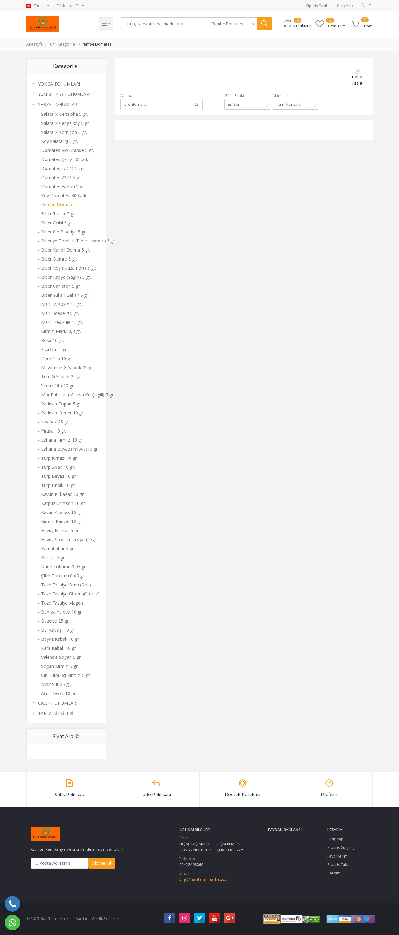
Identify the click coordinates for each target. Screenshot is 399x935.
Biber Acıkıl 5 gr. (57, 223)
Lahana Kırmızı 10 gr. (62, 440)
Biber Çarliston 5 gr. (61, 286)
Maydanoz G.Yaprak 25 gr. (67, 367)
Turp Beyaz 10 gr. (59, 476)
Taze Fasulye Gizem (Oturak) (70, 594)
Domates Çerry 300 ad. (64, 159)
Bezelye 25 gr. (55, 621)
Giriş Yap (345, 5)
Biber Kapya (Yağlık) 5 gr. (66, 277)
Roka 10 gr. (52, 340)
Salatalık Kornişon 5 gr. (64, 132)
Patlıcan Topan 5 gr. (61, 404)
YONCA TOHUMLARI (59, 84)
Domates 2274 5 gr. (61, 177)
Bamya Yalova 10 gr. (62, 612)
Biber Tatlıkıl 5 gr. (58, 214)
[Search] (165, 23)
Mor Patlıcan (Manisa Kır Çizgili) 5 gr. (71, 395)
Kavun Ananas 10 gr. (61, 512)
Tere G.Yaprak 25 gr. (61, 376)
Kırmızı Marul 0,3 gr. (61, 331)
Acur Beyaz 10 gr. (58, 693)
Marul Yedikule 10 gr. (62, 322)
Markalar (280, 95)
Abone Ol (101, 863)
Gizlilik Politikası (105, 918)
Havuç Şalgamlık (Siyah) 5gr (68, 539)
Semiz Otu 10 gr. (58, 386)
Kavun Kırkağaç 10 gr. (62, 494)
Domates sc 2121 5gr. (63, 168)
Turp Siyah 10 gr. (58, 467)
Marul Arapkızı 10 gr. (61, 304)
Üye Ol (367, 5)
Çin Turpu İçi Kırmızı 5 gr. (66, 675)
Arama (126, 95)
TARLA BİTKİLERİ (55, 713)
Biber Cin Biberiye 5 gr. (64, 232)
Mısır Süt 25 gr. (56, 684)
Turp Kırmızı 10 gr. (59, 458)
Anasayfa (34, 44)
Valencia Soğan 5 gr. (61, 657)
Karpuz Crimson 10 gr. (63, 503)
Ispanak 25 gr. (55, 422)
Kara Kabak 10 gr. (59, 648)
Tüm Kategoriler (62, 44)
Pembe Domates (96, 44)
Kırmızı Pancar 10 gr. (61, 521)
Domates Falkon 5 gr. (63, 186)
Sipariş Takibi (317, 5)
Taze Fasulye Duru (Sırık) (66, 585)
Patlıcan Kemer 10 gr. (62, 413)
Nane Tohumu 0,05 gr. (64, 567)
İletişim (333, 873)
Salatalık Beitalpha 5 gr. (64, 114)
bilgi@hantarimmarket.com (204, 879)
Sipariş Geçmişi (341, 847)
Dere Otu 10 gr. (56, 358)
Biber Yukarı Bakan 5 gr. (65, 295)
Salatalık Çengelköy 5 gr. (65, 123)
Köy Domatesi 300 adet (65, 195)
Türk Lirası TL (69, 5)
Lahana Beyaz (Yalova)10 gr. (70, 449)
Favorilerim (337, 856)
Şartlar (82, 918)
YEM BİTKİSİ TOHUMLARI (64, 94)
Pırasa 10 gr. (53, 431)
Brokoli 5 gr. (53, 558)
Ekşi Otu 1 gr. (54, 349)
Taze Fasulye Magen (62, 603)
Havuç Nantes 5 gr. (60, 530)
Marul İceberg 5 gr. (60, 313)
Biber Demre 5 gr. (59, 259)
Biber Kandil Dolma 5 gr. (65, 250)
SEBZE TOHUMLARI (58, 104)
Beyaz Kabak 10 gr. (60, 639)
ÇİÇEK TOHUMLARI (57, 703)
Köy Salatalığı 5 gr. (59, 141)
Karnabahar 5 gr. (58, 548)
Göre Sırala (234, 95)
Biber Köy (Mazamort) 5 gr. (68, 268)
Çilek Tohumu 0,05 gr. (63, 576)
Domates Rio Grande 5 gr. (67, 150)
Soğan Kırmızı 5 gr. (60, 666)
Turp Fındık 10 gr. (58, 485)
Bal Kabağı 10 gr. (58, 630)
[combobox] (234, 23)
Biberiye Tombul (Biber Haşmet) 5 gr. (71, 241)
